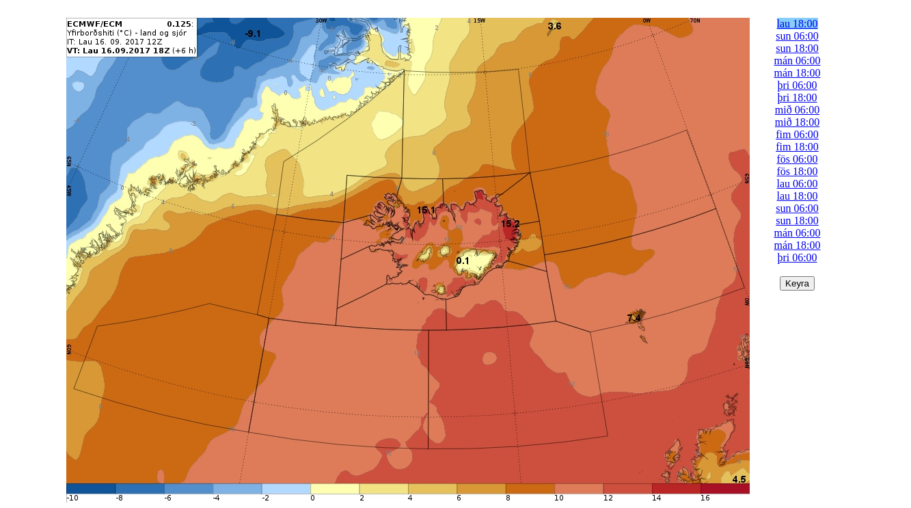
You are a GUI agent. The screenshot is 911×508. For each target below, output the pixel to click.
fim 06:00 (797, 134)
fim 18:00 (797, 146)
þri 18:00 (797, 97)
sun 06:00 (797, 36)
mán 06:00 (797, 60)
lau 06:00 (797, 183)
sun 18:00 (797, 48)
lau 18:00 (797, 23)
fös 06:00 (797, 159)
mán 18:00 (797, 73)
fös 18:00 (797, 171)
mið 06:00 (797, 110)
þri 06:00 (797, 85)
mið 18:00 (797, 122)
